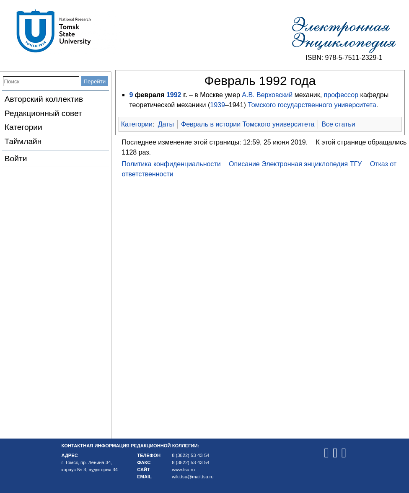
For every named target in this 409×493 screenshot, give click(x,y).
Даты (166, 124)
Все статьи (338, 124)
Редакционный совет (43, 113)
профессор (341, 94)
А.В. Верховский (267, 94)
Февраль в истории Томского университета (247, 124)
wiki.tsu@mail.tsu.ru (193, 476)
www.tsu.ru (183, 469)
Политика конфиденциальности (171, 164)
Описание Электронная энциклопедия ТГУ (295, 164)
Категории (23, 127)
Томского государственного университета (312, 104)
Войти (16, 158)
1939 (217, 104)
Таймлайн (23, 141)
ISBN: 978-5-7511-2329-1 (343, 57)
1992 (173, 94)
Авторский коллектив (44, 99)
